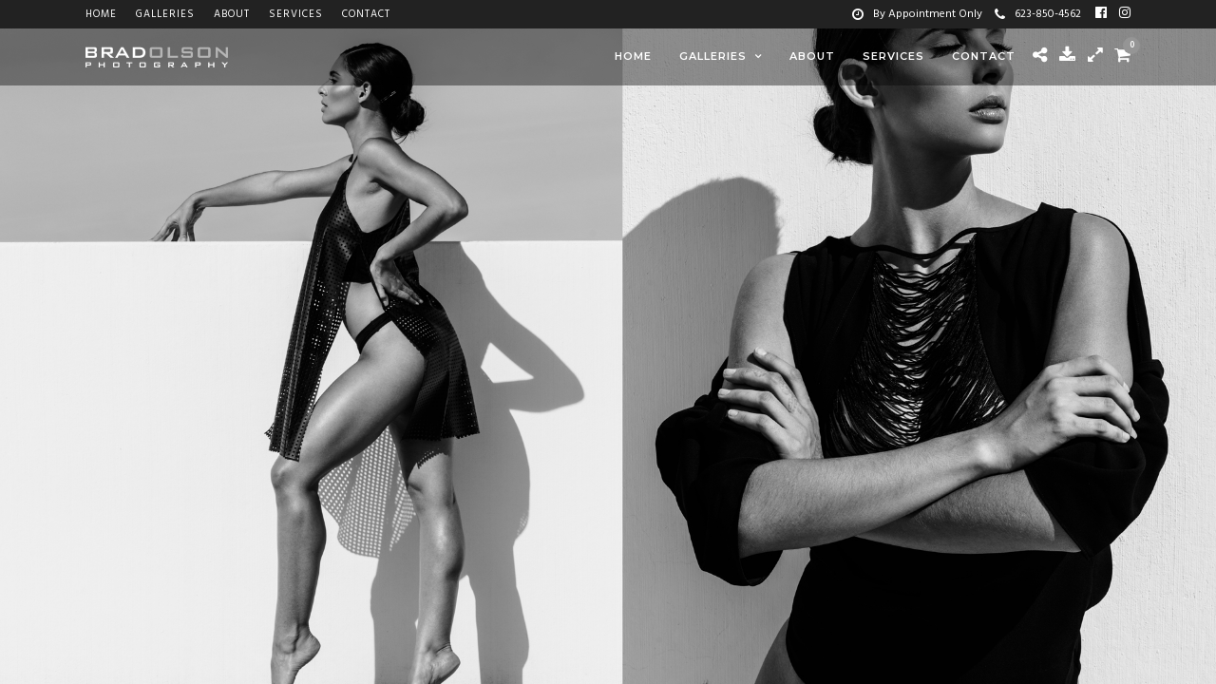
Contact (366, 14)
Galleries (165, 14)
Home (101, 14)
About (232, 14)
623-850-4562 (1038, 14)
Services (296, 14)
